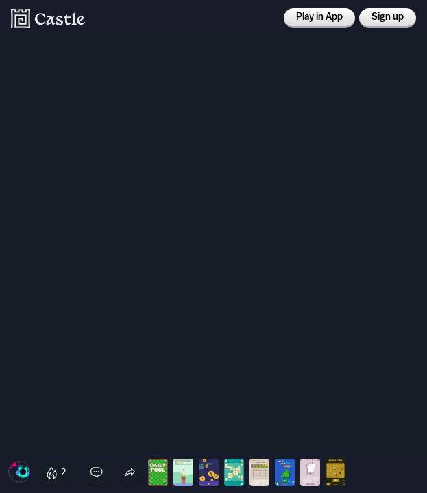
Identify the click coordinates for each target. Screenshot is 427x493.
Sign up (387, 17)
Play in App (319, 17)
